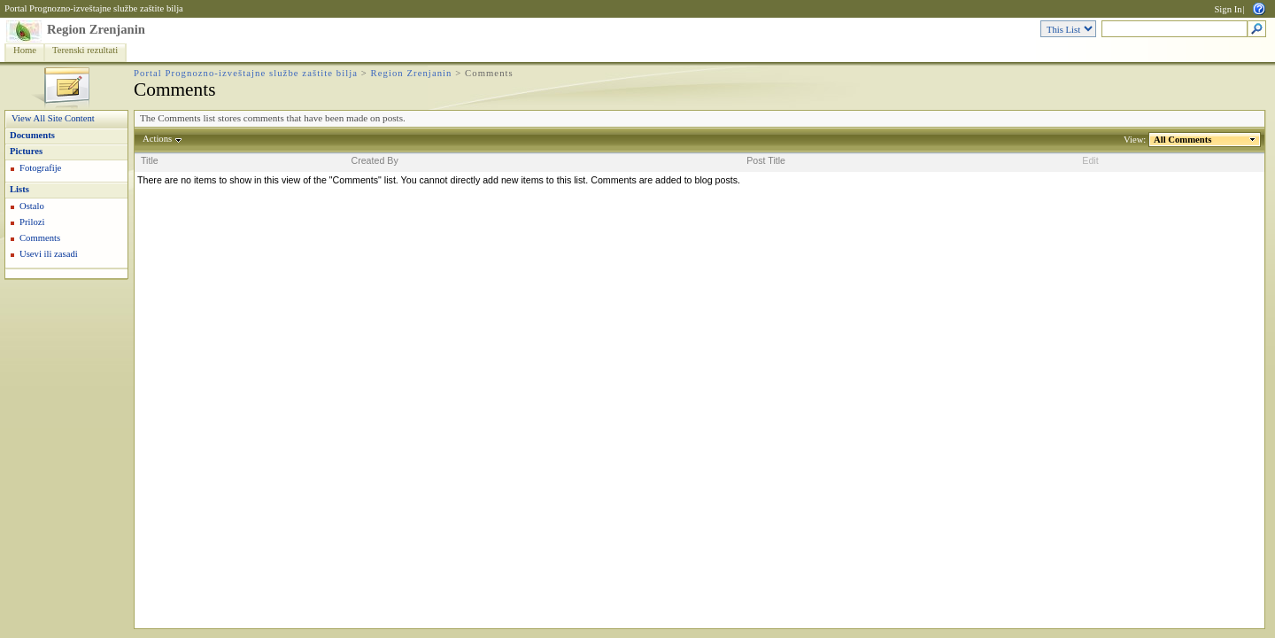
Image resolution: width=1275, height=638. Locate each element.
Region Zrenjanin (96, 29)
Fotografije (40, 168)
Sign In (1227, 9)
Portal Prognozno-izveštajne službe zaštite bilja (93, 8)
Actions (158, 139)
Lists (19, 189)
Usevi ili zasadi (48, 254)
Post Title (765, 160)
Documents (32, 135)
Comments (39, 238)
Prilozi (31, 222)
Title (149, 160)
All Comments (1183, 139)
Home (24, 50)
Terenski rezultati (85, 50)
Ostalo (31, 206)
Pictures (26, 151)
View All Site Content (53, 118)
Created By (374, 160)
